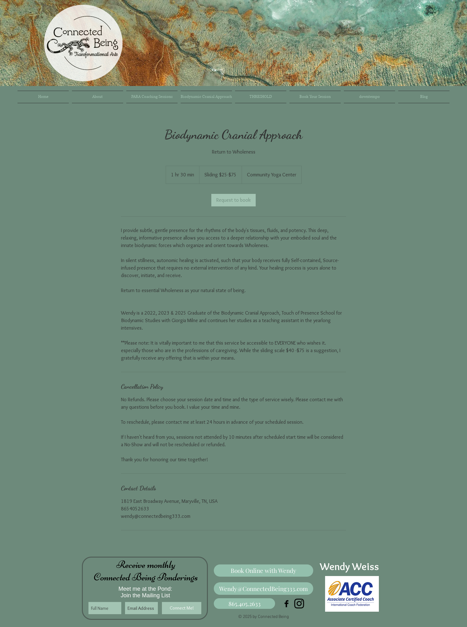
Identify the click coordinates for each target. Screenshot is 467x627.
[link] (233, 200)
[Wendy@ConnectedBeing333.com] (263, 588)
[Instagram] (299, 603)
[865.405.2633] (244, 603)
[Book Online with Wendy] (263, 570)
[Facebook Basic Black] (286, 603)
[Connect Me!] (181, 608)
